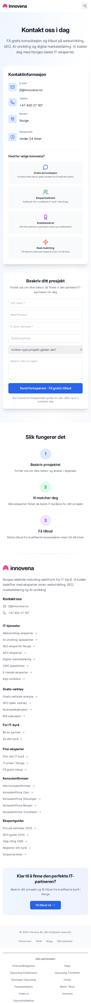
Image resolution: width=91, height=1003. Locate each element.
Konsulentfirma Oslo (18, 792)
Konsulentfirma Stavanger (22, 799)
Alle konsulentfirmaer (19, 786)
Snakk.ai (24, 993)
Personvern (25, 941)
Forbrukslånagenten (23, 965)
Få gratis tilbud (15, 769)
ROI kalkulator (14, 716)
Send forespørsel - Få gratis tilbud (46, 388)
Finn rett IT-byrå (15, 756)
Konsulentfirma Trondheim (22, 812)
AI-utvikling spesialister (20, 639)
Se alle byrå (12, 739)
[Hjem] (15, 6)
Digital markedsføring (19, 659)
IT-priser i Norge (16, 763)
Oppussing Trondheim (67, 972)
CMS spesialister (16, 666)
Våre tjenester (65, 941)
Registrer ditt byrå (17, 847)
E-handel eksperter (17, 672)
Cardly (67, 979)
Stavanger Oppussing (23, 979)
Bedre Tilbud (67, 986)
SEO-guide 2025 (16, 834)
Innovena (67, 993)
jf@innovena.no (31, 90)
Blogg (49, 941)
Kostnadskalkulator (17, 709)
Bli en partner (14, 732)
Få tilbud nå (45, 905)
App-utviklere (14, 679)
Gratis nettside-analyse (20, 696)
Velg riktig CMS (15, 841)
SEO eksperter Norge (19, 646)
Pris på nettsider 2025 (19, 828)
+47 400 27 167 (31, 105)
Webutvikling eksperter (20, 633)
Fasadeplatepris (23, 986)
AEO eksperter (14, 652)
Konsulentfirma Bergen (20, 805)
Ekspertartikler (15, 854)
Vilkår (39, 941)
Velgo (67, 965)
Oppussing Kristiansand (23, 972)
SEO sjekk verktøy (17, 703)
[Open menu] (84, 6)
